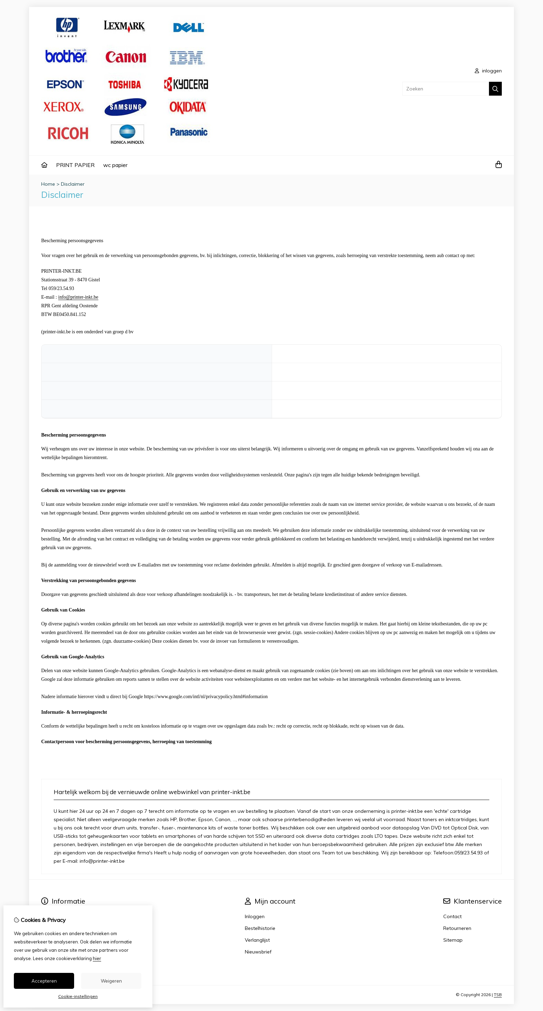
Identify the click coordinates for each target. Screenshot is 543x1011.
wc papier (115, 164)
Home (48, 184)
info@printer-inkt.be (78, 297)
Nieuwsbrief (258, 952)
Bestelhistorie (260, 928)
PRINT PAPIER (75, 164)
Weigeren (111, 981)
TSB (498, 994)
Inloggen (255, 916)
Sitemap (453, 940)
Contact (452, 916)
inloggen (488, 71)
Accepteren (44, 981)
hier (97, 958)
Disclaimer (72, 184)
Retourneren (457, 928)
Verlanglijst (257, 940)
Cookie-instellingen (78, 996)
